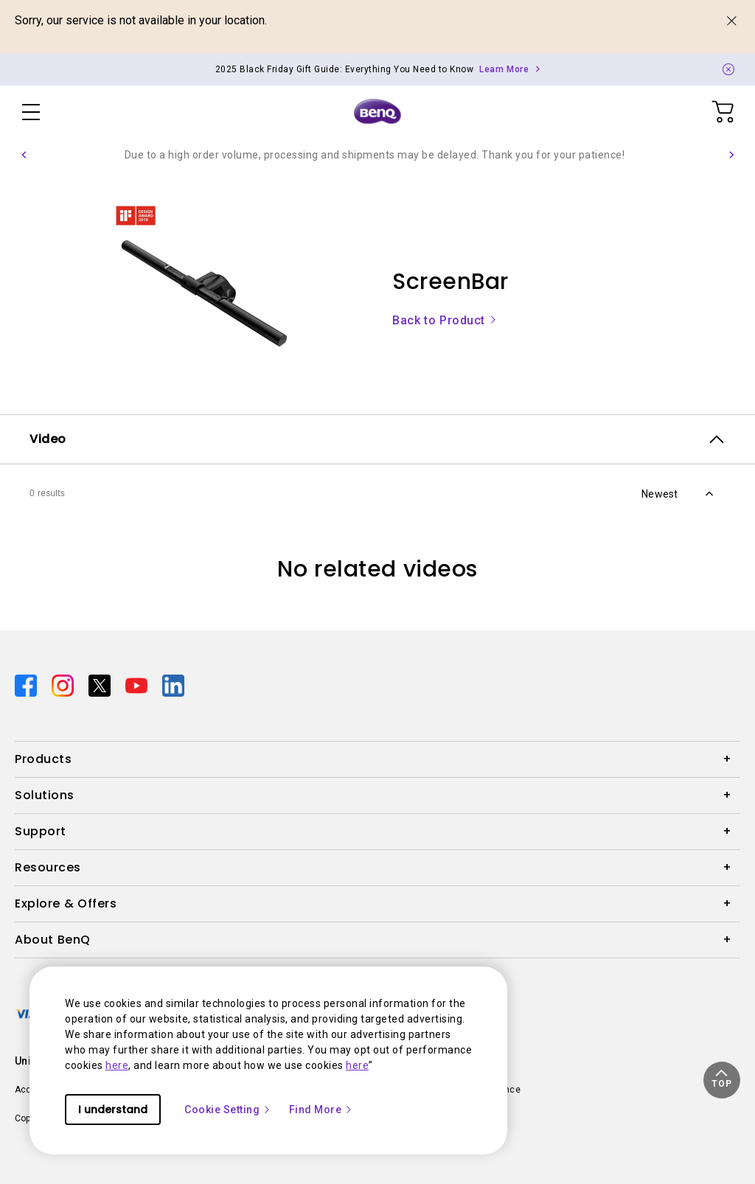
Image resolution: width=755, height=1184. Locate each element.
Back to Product (445, 320)
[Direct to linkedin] (173, 685)
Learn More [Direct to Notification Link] (504, 69)
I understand (112, 1109)
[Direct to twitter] (101, 685)
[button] (23, 155)
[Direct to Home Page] (377, 112)
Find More (321, 1109)
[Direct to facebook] (27, 685)
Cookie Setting (227, 1109)
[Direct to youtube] (137, 685)
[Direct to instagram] (64, 685)
